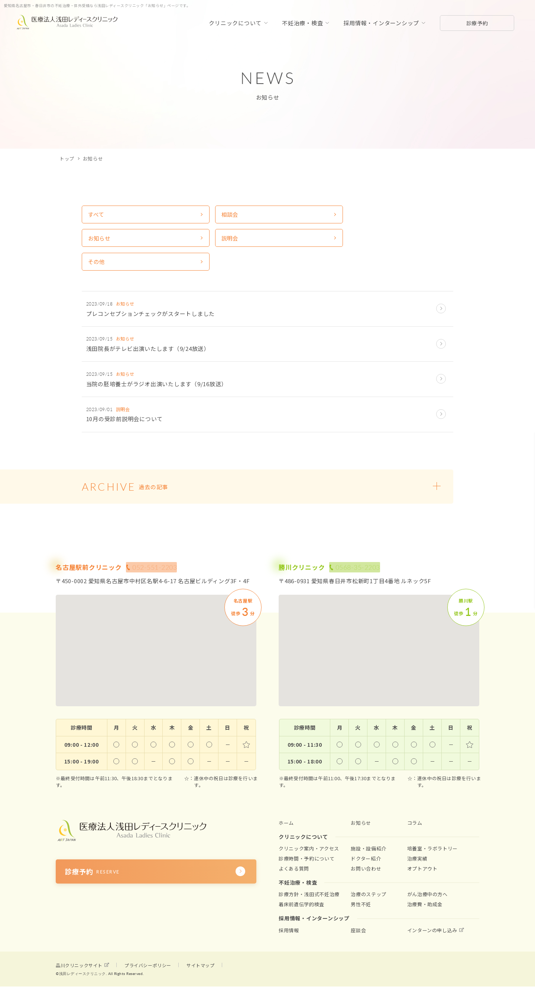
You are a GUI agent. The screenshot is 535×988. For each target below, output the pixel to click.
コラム (414, 817)
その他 (98, 244)
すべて (98, 216)
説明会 (382, 216)
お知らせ (290, 216)
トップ (67, 158)
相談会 (192, 216)
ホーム (286, 817)
